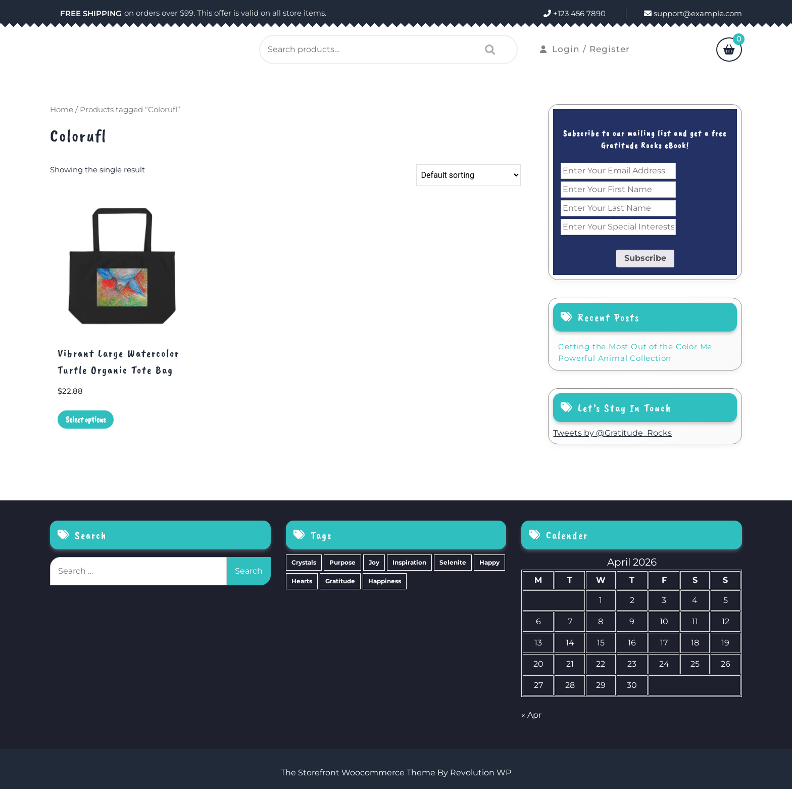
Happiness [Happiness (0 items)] (384, 581)
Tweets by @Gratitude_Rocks (612, 433)
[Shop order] (468, 175)
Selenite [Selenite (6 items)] (452, 562)
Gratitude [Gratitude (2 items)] (340, 581)
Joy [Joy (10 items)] (374, 562)
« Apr (531, 715)
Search (487, 49)
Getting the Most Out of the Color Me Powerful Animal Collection (635, 352)
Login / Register (585, 49)
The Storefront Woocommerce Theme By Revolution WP (396, 772)
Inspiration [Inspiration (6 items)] (409, 562)
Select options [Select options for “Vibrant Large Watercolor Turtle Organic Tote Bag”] (86, 419)
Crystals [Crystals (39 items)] (303, 562)
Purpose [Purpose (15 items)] (342, 562)
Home (61, 109)
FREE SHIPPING (91, 13)
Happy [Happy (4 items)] (489, 562)
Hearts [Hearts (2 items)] (301, 581)
